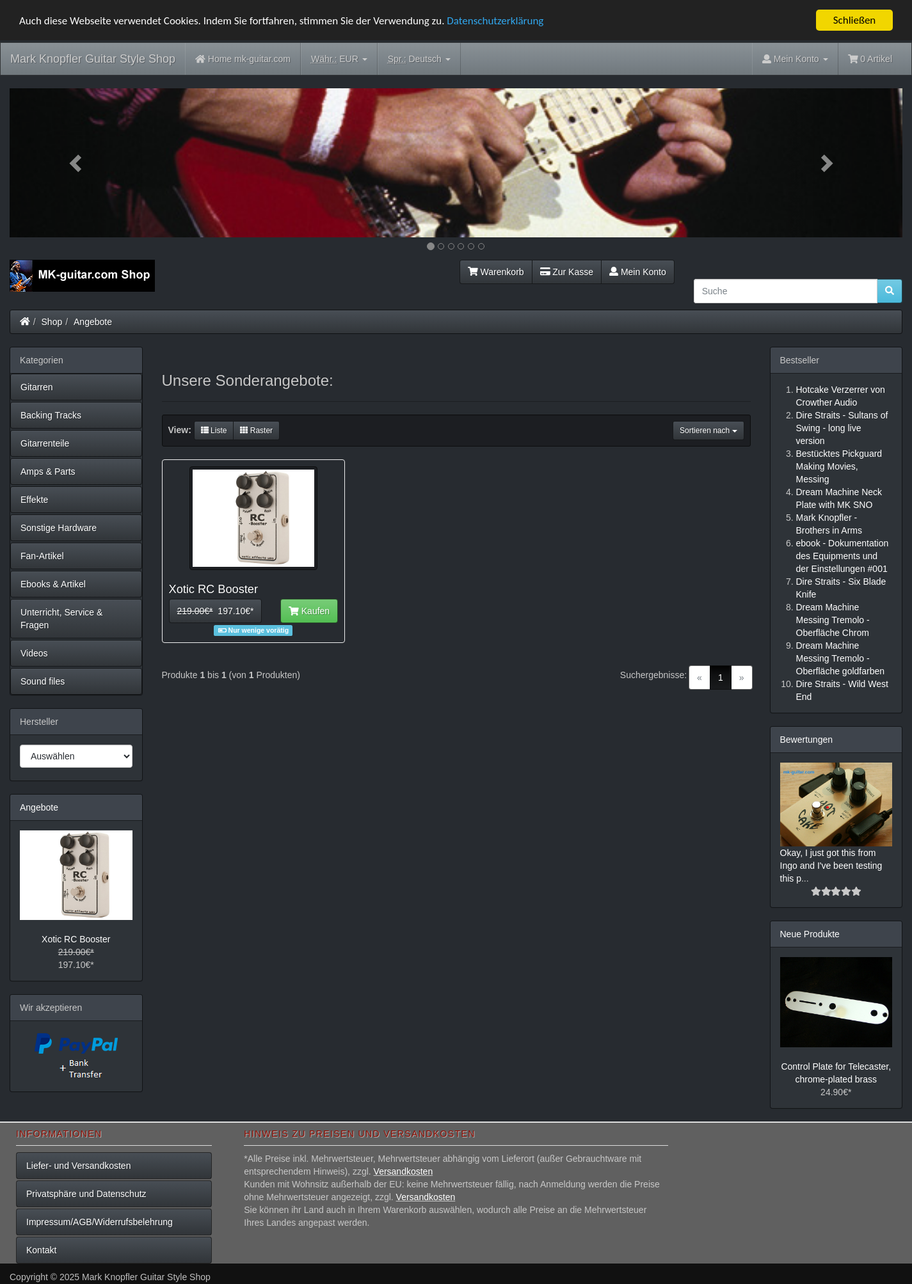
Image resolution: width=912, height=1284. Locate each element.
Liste (214, 430)
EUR (339, 59)
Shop (52, 321)
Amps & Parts (48, 471)
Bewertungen (806, 739)
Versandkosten (403, 1171)
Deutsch (419, 59)
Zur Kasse (566, 271)
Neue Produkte (810, 934)
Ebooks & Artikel (53, 583)
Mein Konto (637, 271)
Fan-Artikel (42, 555)
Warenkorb (496, 271)
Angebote (93, 321)
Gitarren (36, 386)
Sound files (42, 681)
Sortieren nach (708, 430)
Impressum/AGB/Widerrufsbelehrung (99, 1222)
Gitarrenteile (44, 443)
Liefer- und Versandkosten (78, 1166)
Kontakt (41, 1250)
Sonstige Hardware (58, 527)
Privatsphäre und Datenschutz (86, 1194)
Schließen (854, 20)
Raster (256, 430)
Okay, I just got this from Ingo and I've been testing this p (831, 866)
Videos (34, 652)
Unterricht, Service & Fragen (61, 618)
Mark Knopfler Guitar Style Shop (92, 58)
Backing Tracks (50, 414)
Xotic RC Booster (76, 939)
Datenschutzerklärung (495, 21)
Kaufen (309, 611)
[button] (76, 162)
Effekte (34, 499)
